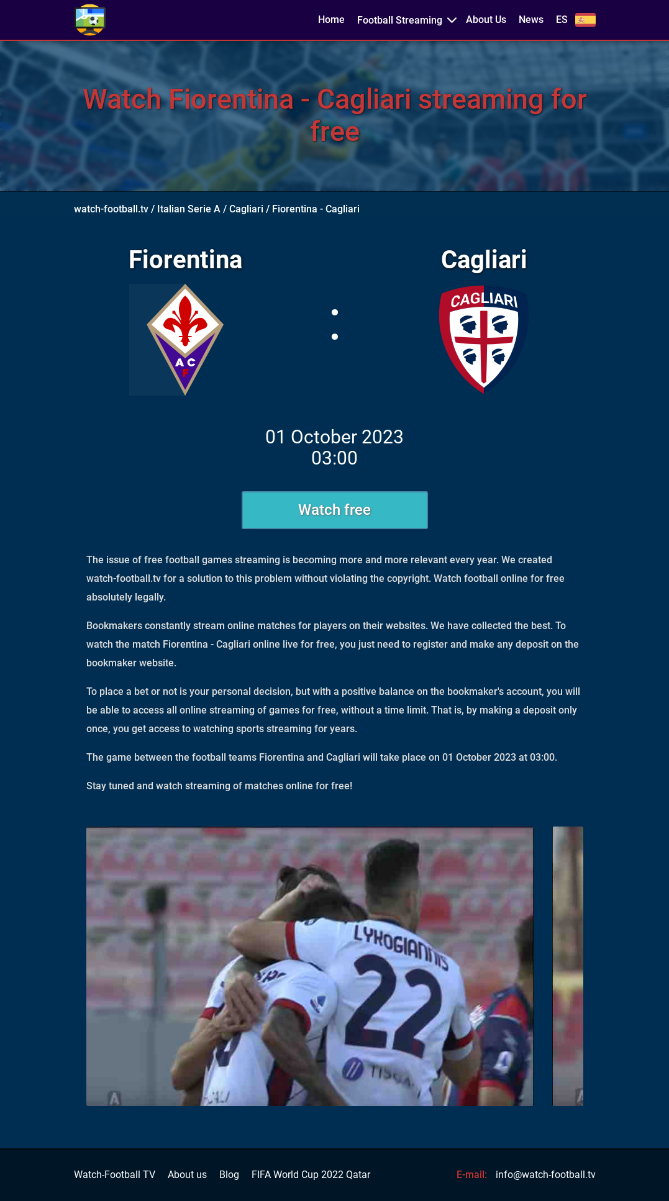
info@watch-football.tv (546, 1175)
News (531, 19)
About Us (486, 19)
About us (187, 1175)
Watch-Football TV (114, 1175)
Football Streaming (399, 20)
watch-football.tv (111, 209)
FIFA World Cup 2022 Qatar (311, 1175)
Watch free (334, 510)
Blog (229, 1175)
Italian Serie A (189, 209)
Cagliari (246, 209)
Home (331, 19)
